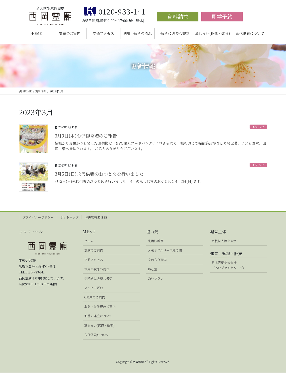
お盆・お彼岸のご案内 (100, 306)
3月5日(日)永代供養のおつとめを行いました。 (101, 174)
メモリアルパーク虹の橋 (165, 250)
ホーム (89, 241)
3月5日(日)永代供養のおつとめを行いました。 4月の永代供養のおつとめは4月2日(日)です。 (129, 181)
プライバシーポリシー (38, 217)
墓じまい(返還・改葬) (99, 325)
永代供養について (96, 335)
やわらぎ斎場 (157, 259)
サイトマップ (69, 217)
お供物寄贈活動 (96, 217)
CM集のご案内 (94, 297)
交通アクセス (93, 259)
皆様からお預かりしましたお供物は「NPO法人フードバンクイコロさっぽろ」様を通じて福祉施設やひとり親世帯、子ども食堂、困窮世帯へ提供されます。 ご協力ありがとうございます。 (160, 146)
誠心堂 (152, 269)
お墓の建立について (98, 316)
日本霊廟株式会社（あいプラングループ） (229, 265)
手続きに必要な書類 (98, 278)
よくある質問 (93, 287)
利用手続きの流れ (96, 269)
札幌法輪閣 (156, 241)
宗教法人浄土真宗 (224, 241)
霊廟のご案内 (93, 250)
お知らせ (258, 127)
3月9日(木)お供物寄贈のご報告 (86, 135)
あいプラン (156, 278)
